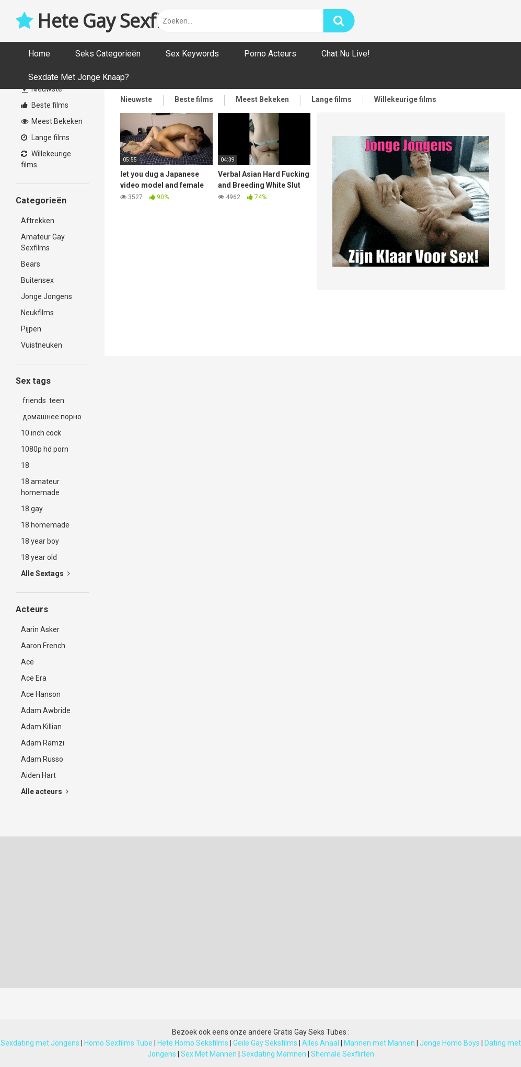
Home (39, 54)
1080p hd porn (44, 449)
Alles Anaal (320, 1043)
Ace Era (34, 678)
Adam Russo (42, 759)
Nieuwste (42, 89)
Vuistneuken (41, 345)
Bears (30, 264)
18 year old (39, 557)
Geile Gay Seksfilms (265, 1043)
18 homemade (45, 525)
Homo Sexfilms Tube (118, 1043)
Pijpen (31, 329)
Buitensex (37, 280)
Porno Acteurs (270, 54)
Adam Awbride (46, 710)
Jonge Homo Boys (450, 1043)
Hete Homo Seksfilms (192, 1043)
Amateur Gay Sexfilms (43, 242)
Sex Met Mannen (209, 1054)
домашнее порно (51, 416)
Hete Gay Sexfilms (103, 20)
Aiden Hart (38, 775)
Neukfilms (37, 312)
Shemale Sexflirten (342, 1054)
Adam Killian (41, 726)
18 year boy (40, 541)
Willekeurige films (46, 159)
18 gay (32, 508)
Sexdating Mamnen (273, 1054)
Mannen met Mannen (379, 1043)
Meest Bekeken (52, 121)
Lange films (45, 137)
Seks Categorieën (108, 54)
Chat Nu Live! (345, 54)
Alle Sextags (45, 573)
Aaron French (43, 645)
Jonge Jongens (46, 296)
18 (25, 465)
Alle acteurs (44, 791)
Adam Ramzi (42, 743)
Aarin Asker (40, 629)
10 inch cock (41, 433)
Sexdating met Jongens (40, 1043)
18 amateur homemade (40, 487)
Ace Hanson (41, 694)
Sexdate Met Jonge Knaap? (78, 77)
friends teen (42, 400)
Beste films (44, 105)
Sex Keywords (192, 54)
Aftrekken (37, 220)
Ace (27, 662)
